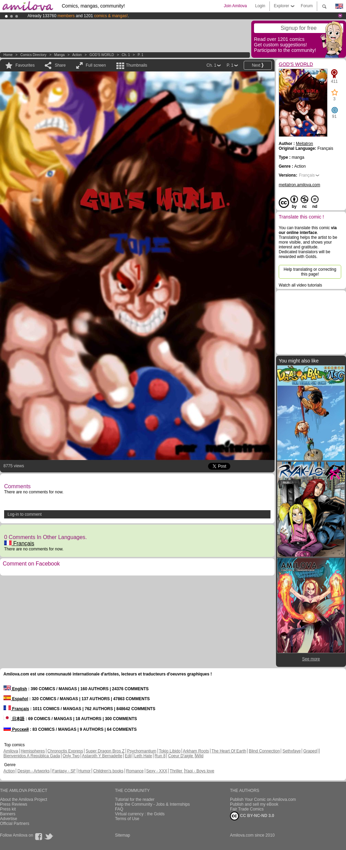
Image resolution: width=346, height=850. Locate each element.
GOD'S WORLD (102, 55)
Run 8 (159, 755)
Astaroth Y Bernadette (102, 755)
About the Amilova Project (23, 799)
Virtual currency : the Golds (140, 814)
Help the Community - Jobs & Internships (152, 804)
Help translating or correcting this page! (310, 272)
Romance (134, 771)
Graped (310, 751)
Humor (84, 771)
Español (15, 698)
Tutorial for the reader (134, 799)
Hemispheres (33, 751)
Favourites (25, 65)
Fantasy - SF (64, 771)
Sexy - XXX (156, 771)
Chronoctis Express (65, 751)
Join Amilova (235, 5)
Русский (16, 729)
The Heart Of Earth (228, 751)
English (15, 688)
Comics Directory (33, 55)
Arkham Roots (196, 751)
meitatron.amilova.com (299, 184)
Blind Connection (264, 751)
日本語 (13, 718)
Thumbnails (136, 65)
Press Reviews (13, 804)
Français (19, 543)
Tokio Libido (170, 751)
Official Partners (14, 823)
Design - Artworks (34, 771)
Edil (128, 755)
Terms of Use (127, 818)
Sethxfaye (291, 751)
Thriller (176, 771)
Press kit (8, 809)
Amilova (10, 751)
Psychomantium (141, 751)
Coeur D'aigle (181, 755)
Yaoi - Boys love (199, 771)
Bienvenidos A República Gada (31, 755)
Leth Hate (143, 755)
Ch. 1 (126, 55)
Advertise (8, 818)
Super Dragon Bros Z (104, 751)
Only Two (71, 755)
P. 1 (140, 55)
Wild (199, 755)
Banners (7, 814)
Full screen (96, 65)
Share (60, 65)
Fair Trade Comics (247, 809)
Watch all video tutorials (300, 285)
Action (77, 55)
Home (8, 55)
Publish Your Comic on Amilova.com (263, 799)
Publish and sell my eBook (254, 804)
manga (59, 55)
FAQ (119, 809)
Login (260, 5)
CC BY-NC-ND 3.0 (252, 816)
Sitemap (122, 835)
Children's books (108, 771)
